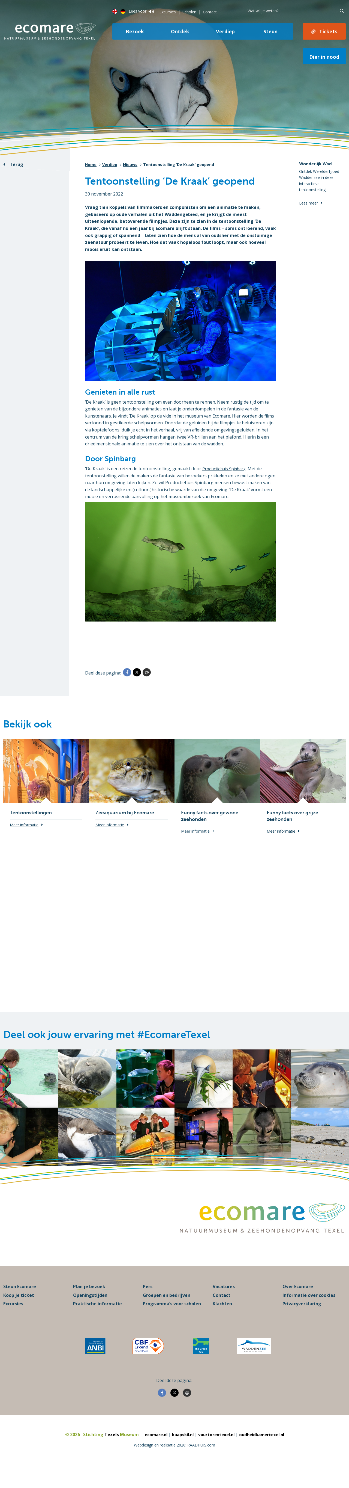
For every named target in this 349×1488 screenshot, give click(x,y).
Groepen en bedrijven (166, 1315)
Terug (16, 164)
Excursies (168, 11)
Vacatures (224, 1306)
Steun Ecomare (19, 1306)
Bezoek (135, 31)
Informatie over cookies (308, 1315)
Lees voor (141, 11)
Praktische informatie (97, 1324)
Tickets (328, 31)
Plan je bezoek (89, 1306)
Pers (147, 1306)
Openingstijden (90, 1315)
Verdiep (225, 31)
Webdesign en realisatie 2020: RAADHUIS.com (174, 1464)
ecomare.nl (152, 1454)
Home (91, 164)
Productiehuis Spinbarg (226, 469)
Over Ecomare (297, 1306)
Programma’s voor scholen (172, 1324)
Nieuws (130, 164)
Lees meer (308, 203)
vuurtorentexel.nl (216, 1454)
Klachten (222, 1324)
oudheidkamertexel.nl (264, 1454)
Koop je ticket (18, 1315)
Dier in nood (324, 57)
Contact (210, 11)
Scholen (189, 11)
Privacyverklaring (301, 1324)
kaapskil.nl (180, 1454)
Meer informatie (24, 824)
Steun (270, 31)
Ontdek (180, 31)
